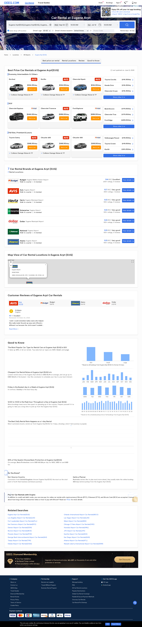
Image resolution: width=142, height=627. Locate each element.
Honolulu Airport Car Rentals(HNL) (76, 527)
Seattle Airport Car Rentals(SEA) (75, 534)
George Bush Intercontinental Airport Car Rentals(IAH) (27, 537)
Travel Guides (44, 3)
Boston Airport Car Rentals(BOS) (20, 531)
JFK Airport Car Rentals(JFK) (74, 531)
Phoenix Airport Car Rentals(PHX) (20, 534)
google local (71, 267)
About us (13, 582)
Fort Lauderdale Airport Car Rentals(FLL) (22, 521)
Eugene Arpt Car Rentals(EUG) (19, 514)
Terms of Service (15, 602)
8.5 (107, 200)
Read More (116, 624)
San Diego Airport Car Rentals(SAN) (77, 537)
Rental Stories (14, 596)
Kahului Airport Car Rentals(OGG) (20, 544)
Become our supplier (47, 582)
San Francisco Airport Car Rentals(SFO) (22, 524)
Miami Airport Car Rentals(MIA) (75, 521)
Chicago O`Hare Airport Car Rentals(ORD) (79, 524)
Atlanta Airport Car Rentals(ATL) (75, 540)
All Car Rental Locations (79, 588)
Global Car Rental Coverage (80, 593)
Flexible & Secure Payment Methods (83, 596)
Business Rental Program (49, 588)
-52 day (132, 31)
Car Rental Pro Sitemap (79, 602)
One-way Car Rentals (78, 599)
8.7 (107, 190)
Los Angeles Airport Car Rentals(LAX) (21, 518)
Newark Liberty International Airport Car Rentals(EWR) (83, 544)
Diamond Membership (17, 593)
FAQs (68, 499)
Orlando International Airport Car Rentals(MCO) (81, 514)
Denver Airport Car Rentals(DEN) (20, 527)
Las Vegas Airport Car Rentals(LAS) (76, 518)
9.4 (108, 179)
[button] (29, 283)
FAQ (73, 585)
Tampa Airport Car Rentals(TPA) (19, 540)
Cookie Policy (14, 605)
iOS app (105, 582)
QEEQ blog (13, 588)
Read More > (13, 329)
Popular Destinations (78, 591)
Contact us (14, 585)
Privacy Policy (14, 599)
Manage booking (77, 582)
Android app (107, 585)
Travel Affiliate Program (48, 585)
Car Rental (29, 3)
